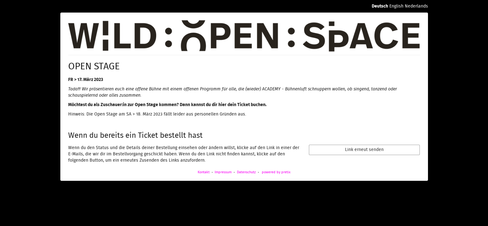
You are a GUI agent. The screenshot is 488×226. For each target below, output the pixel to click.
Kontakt (204, 172)
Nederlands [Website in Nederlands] (416, 6)
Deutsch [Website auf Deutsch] (380, 6)
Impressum (223, 172)
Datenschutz (246, 172)
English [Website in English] (396, 6)
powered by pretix (276, 172)
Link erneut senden (364, 150)
